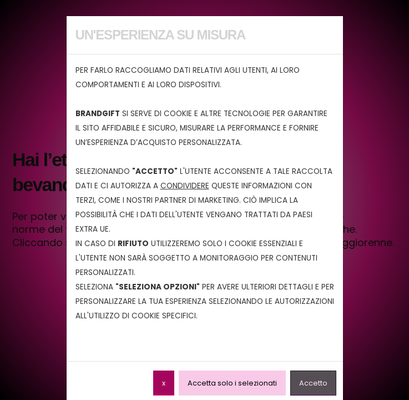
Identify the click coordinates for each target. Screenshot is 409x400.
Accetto (313, 383)
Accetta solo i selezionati (232, 383)
